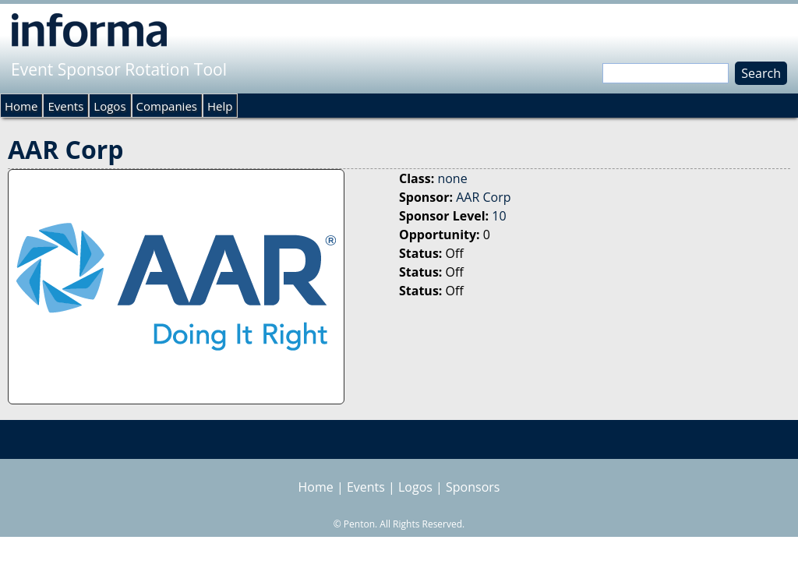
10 (499, 215)
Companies (166, 106)
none (452, 178)
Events (65, 106)
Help (219, 106)
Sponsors (473, 487)
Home (21, 106)
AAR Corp (483, 197)
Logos (109, 106)
